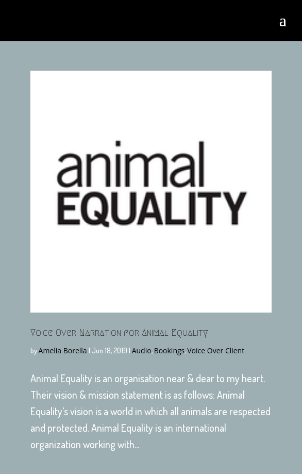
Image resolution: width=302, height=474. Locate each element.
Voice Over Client (215, 350)
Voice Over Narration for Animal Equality (119, 333)
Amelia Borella (63, 350)
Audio (142, 350)
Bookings (169, 350)
